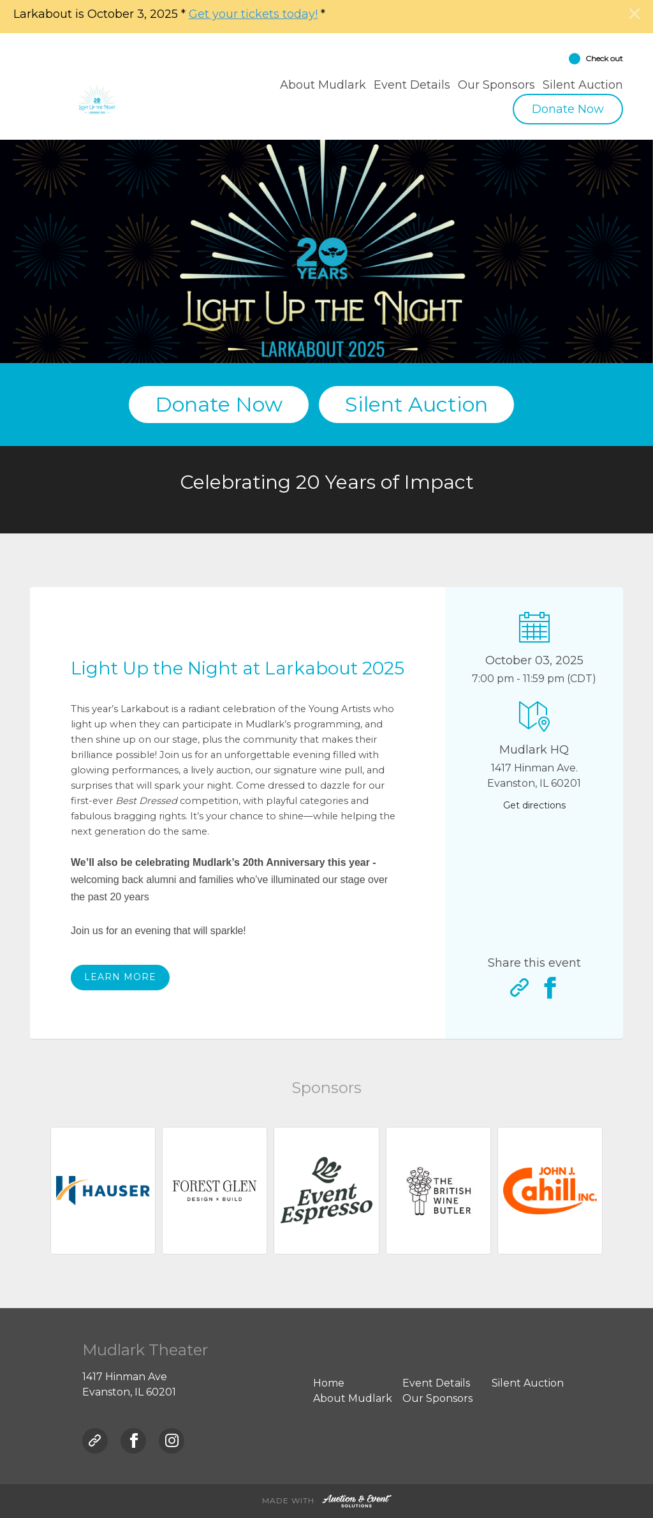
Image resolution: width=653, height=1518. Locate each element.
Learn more (120, 977)
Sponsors (326, 1087)
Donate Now (568, 109)
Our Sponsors (496, 85)
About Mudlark (323, 85)
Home (328, 1383)
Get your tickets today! (253, 14)
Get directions (534, 805)
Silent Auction (583, 85)
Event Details (412, 85)
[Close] (634, 14)
